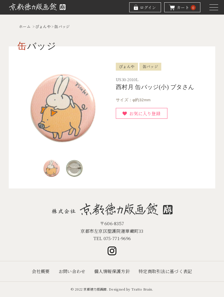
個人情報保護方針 (112, 271)
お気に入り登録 (144, 113)
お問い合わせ (72, 271)
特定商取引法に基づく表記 (165, 271)
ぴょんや (43, 26)
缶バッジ (62, 26)
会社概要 (41, 271)
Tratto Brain (141, 289)
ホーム (25, 26)
